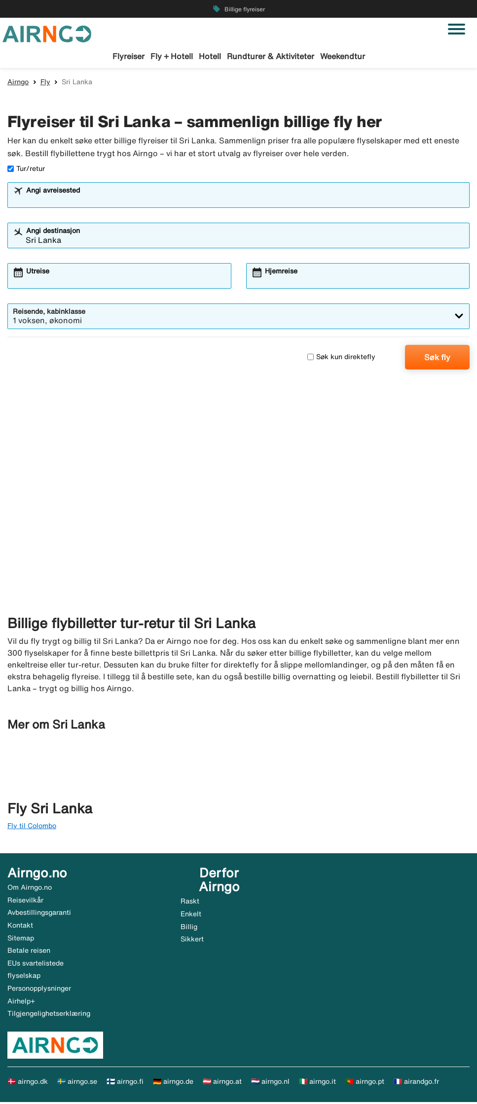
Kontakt (20, 926)
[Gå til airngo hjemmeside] (46, 33)
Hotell (210, 56)
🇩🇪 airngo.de (173, 1082)
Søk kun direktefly (341, 358)
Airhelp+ (21, 1002)
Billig (189, 928)
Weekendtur (342, 56)
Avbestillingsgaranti (39, 914)
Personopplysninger (39, 989)
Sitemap (20, 939)
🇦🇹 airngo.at (222, 1082)
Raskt (190, 903)
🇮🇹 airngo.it (317, 1082)
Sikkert (192, 940)
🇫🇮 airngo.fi (125, 1082)
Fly (45, 83)
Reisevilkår (25, 901)
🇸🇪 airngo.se (77, 1082)
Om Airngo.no (29, 889)
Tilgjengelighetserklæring (48, 1015)
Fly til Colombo (31, 827)
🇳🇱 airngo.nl (270, 1082)
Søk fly (437, 359)
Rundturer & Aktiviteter (270, 56)
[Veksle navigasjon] (456, 29)
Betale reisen (28, 952)
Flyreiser (128, 56)
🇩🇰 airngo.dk (27, 1082)
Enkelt (191, 915)
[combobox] (245, 201)
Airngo (18, 83)
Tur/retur (26, 170)
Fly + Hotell (171, 56)
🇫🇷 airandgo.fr (416, 1082)
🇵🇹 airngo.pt (364, 1082)
